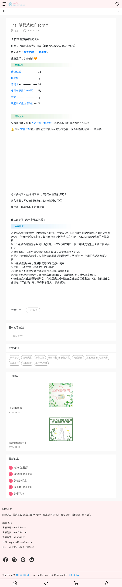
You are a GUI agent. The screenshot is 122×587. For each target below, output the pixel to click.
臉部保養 (33, 310)
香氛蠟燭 (14, 363)
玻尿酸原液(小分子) (22, 90)
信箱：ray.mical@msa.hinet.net (17, 542)
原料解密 (27, 363)
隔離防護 (27, 357)
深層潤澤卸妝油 (20, 474)
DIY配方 (18, 336)
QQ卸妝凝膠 (18, 468)
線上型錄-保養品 (51, 514)
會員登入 (86, 514)
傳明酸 (15, 78)
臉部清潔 (65, 357)
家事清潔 (14, 357)
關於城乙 (6, 514)
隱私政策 (76, 514)
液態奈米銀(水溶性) (22, 103)
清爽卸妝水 (18, 481)
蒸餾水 (15, 84)
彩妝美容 (103, 357)
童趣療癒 (90, 357)
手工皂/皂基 (41, 363)
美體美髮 (78, 357)
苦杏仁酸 (16, 71)
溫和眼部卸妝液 (20, 487)
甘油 (13, 97)
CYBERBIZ (73, 575)
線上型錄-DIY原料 (32, 514)
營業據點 (17, 514)
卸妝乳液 (16, 494)
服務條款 (65, 514)
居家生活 (39, 357)
